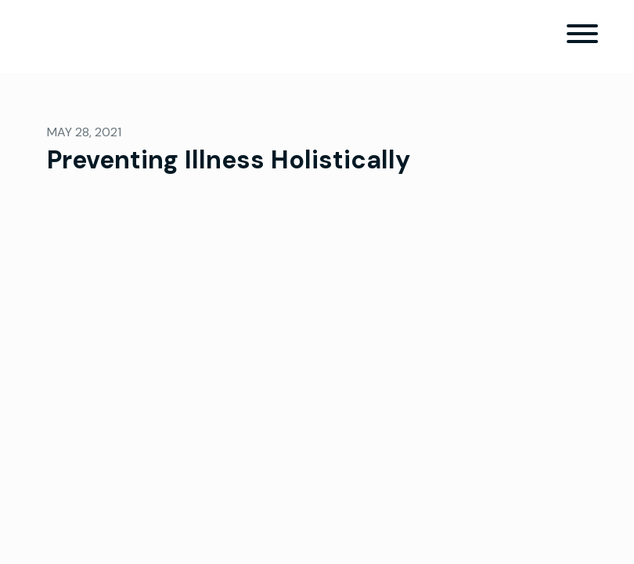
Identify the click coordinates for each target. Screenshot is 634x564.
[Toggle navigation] (582, 36)
